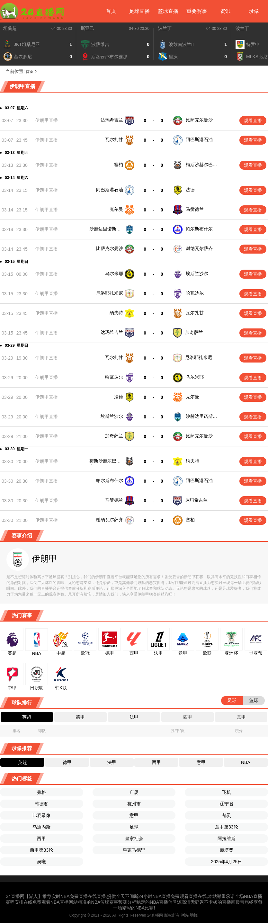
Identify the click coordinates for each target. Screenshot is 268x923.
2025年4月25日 (226, 861)
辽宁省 (226, 803)
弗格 (41, 792)
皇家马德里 (134, 850)
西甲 (41, 838)
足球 (134, 826)
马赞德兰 (195, 209)
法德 (190, 189)
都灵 (226, 815)
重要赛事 (196, 11)
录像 (254, 11)
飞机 (226, 792)
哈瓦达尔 (195, 293)
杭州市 (134, 803)
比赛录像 (41, 815)
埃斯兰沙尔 (197, 273)
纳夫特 (116, 312)
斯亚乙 (87, 28)
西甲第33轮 (41, 850)
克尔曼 (116, 209)
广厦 (134, 792)
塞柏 (118, 164)
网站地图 (190, 915)
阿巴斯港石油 (199, 139)
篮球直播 (168, 11)
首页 (111, 11)
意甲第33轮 (226, 826)
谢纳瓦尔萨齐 (199, 248)
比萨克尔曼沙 (199, 119)
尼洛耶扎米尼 (109, 293)
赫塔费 (226, 850)
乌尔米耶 (114, 273)
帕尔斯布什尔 (199, 228)
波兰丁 (165, 28)
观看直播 (253, 120)
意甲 (134, 815)
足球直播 (139, 11)
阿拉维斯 (227, 838)
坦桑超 (10, 28)
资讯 (225, 11)
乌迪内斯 (41, 826)
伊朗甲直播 (46, 120)
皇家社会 (134, 838)
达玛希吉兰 (112, 119)
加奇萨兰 (194, 332)
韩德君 (41, 803)
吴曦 (41, 861)
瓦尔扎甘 (114, 139)
